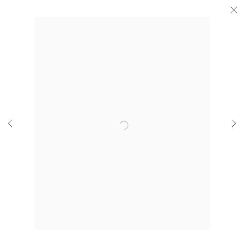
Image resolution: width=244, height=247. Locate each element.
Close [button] (232, 12)
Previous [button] (10, 123)
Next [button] (234, 123)
